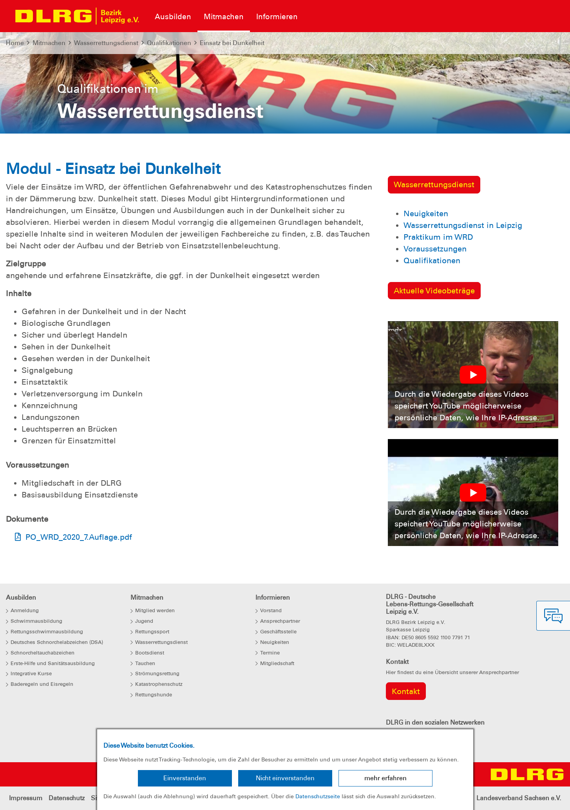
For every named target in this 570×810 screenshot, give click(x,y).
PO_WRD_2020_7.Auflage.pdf (78, 537)
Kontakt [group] (406, 691)
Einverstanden (184, 778)
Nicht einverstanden (285, 778)
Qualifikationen (169, 43)
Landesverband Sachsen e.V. (518, 798)
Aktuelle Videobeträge (434, 290)
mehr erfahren (385, 778)
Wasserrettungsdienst (106, 43)
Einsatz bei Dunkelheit (232, 43)
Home (15, 43)
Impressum (25, 798)
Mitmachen (49, 43)
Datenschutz (67, 798)
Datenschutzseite (317, 796)
